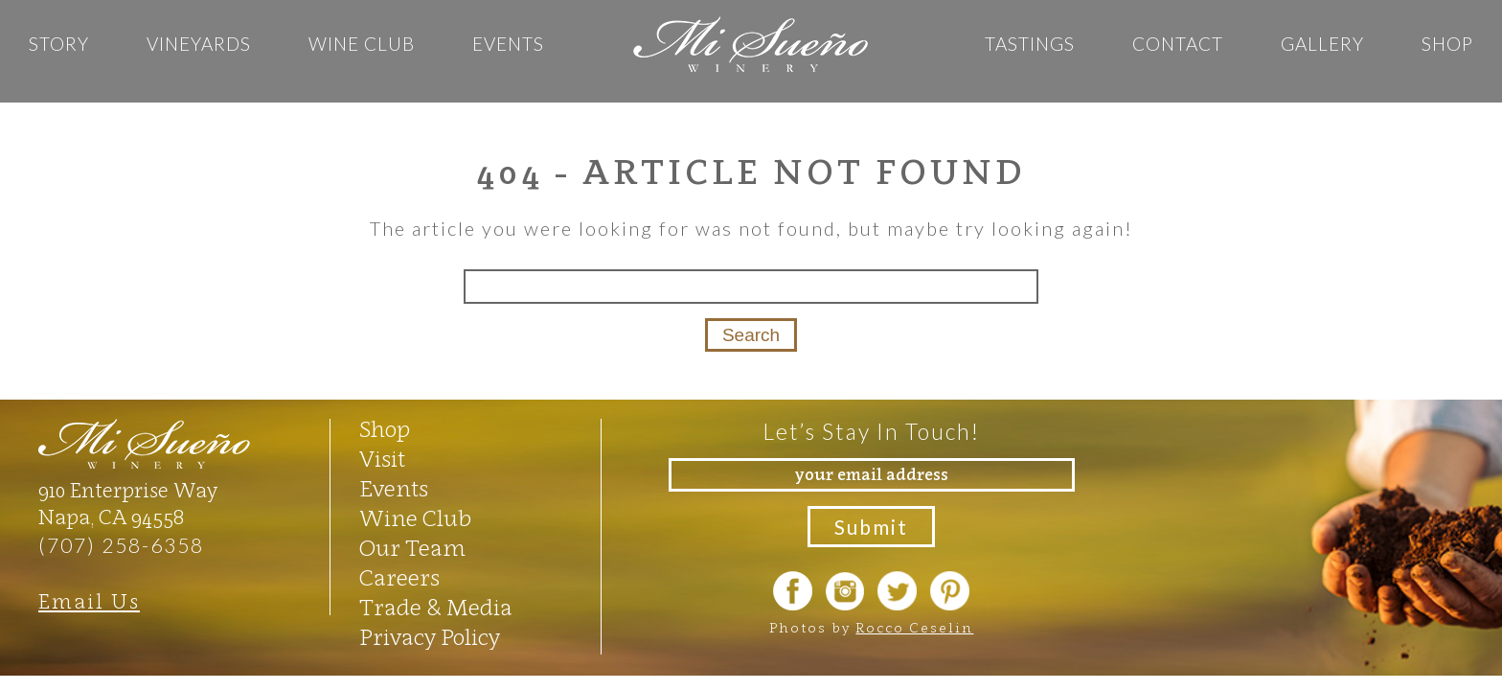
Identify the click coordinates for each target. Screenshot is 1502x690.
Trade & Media (435, 607)
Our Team (412, 548)
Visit (382, 459)
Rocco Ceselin (914, 627)
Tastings (1030, 44)
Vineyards (199, 44)
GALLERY (1322, 44)
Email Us (89, 601)
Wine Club (361, 44)
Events (508, 44)
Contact (1177, 44)
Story (59, 44)
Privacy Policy (429, 637)
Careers (399, 577)
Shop (1447, 44)
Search (751, 335)
